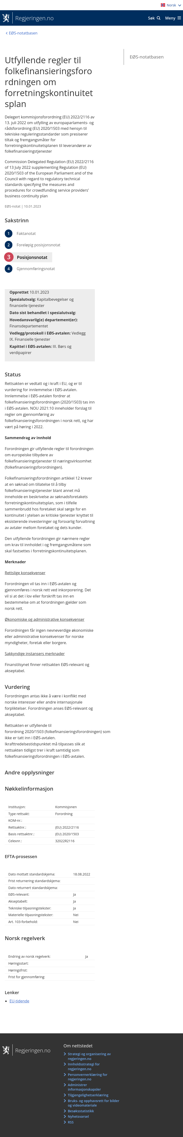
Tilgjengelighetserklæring (88, 1095)
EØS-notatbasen (147, 57)
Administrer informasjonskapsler (84, 1087)
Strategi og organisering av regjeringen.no (89, 1056)
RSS (71, 1122)
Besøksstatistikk (81, 1111)
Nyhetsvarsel (78, 1116)
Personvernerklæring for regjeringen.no (87, 1077)
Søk (151, 18)
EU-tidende (19, 1001)
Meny (170, 18)
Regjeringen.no (33, 18)
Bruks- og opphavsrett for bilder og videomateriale (93, 1103)
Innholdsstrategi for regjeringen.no (84, 1066)
